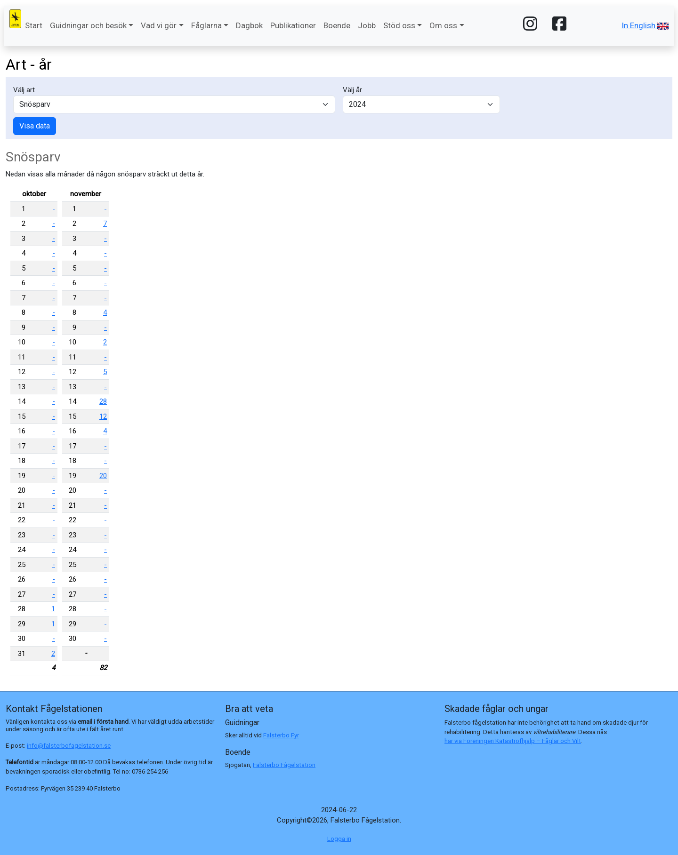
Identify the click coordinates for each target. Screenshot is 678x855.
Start (33, 25)
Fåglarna (206, 25)
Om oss (443, 25)
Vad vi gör (159, 25)
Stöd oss (399, 25)
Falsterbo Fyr (281, 735)
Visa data (34, 125)
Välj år (352, 90)
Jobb (367, 25)
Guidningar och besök (88, 25)
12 (103, 416)
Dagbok (249, 25)
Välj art (24, 90)
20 (103, 475)
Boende (336, 25)
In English (645, 25)
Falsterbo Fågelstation (284, 764)
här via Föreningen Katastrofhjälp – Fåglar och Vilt (512, 740)
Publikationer (293, 25)
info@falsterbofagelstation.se (69, 745)
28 (103, 401)
